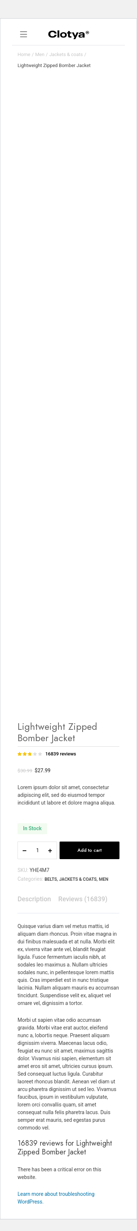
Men (39, 54)
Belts (51, 879)
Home (24, 54)
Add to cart (89, 850)
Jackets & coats (66, 54)
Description (34, 899)
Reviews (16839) (82, 899)
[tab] (34, 899)
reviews (60, 754)
